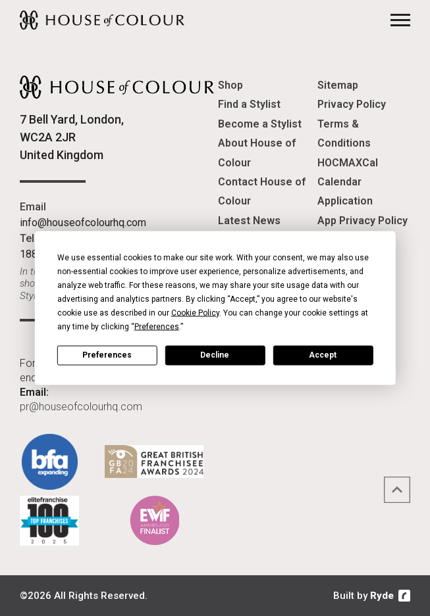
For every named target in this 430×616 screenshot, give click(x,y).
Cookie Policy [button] (195, 312)
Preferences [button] (156, 326)
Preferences (107, 355)
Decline (214, 355)
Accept (322, 355)
